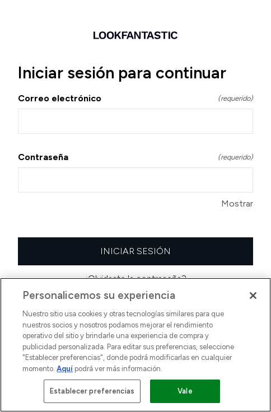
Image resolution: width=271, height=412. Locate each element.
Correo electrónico (135, 98)
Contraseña (135, 157)
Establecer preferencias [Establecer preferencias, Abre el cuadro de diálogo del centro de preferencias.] (92, 391)
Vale (185, 391)
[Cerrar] (253, 295)
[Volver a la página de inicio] (135, 35)
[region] (135, 345)
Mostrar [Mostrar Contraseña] (237, 203)
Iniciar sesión (135, 251)
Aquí (65, 368)
